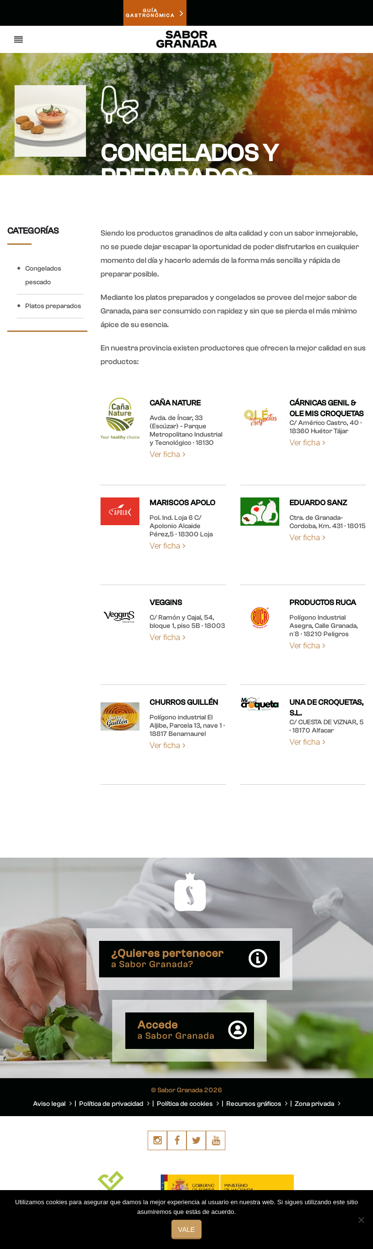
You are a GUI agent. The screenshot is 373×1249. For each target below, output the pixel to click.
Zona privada (317, 1104)
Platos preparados (53, 306)
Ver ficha (168, 454)
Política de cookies (188, 1104)
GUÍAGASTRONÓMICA (155, 13)
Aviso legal (52, 1104)
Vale (186, 1229)
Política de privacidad (114, 1104)
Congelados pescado (43, 275)
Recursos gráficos (257, 1104)
